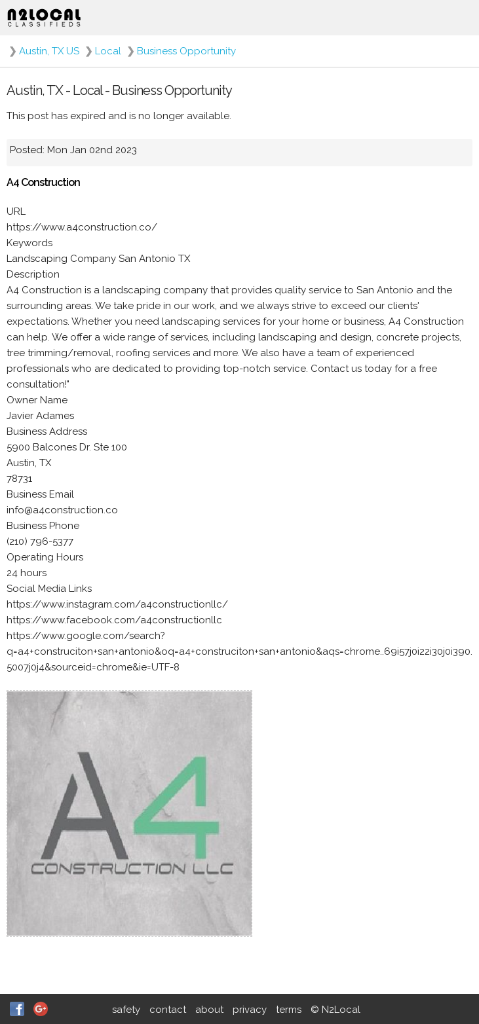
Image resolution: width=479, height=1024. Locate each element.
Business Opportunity (186, 51)
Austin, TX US (49, 51)
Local (108, 51)
